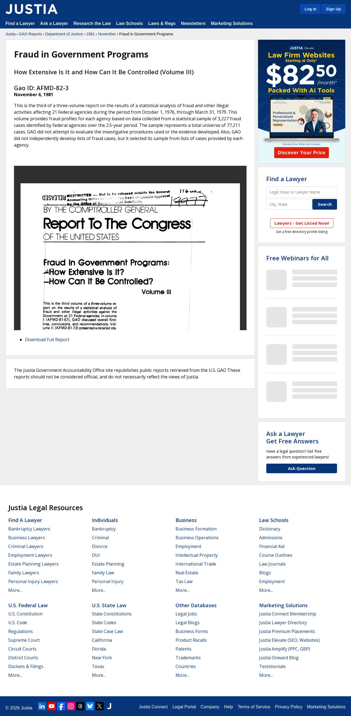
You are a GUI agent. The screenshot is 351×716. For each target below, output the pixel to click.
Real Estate (187, 573)
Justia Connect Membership (287, 614)
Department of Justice (64, 34)
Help (228, 706)
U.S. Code (17, 623)
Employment (188, 546)
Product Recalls (191, 640)
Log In (310, 9)
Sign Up (333, 9)
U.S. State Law (109, 605)
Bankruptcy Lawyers (29, 529)
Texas (98, 666)
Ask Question (301, 468)
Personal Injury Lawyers (33, 581)
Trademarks (188, 658)
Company (209, 706)
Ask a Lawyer (54, 23)
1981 (90, 34)
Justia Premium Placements (287, 631)
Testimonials (272, 666)
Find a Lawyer (20, 23)
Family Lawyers (23, 573)
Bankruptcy (104, 529)
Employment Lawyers (30, 555)
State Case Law (107, 631)
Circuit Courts (22, 649)
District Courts (23, 658)
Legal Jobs (186, 614)
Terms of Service (254, 706)
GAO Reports (30, 34)
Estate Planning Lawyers (33, 564)
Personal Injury (107, 581)
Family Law (103, 573)
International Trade (196, 564)
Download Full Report (47, 339)
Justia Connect (153, 706)
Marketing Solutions (232, 23)
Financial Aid (271, 546)
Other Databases (196, 605)
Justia (10, 34)
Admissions (270, 538)
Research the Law (92, 23)
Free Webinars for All (297, 257)
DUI (96, 555)
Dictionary (269, 529)
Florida (99, 649)
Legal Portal (184, 706)
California (102, 640)
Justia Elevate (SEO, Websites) (289, 640)
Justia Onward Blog (279, 658)
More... (15, 590)
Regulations (20, 631)
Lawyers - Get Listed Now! (301, 223)
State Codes (104, 623)
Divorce (99, 546)
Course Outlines (275, 555)
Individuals (105, 520)
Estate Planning (108, 564)
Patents (183, 649)
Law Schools (129, 23)
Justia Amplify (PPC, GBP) (284, 649)
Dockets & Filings (25, 666)
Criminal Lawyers (25, 546)
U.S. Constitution (25, 614)
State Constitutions (112, 614)
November (107, 34)
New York (102, 658)
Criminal (100, 538)
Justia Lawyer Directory (283, 623)
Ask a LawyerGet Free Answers (292, 437)
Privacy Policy (288, 706)
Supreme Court (24, 640)
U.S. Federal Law (28, 605)
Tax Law (184, 581)
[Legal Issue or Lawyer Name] (301, 192)
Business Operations (197, 538)
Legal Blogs (188, 623)
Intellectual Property (197, 555)
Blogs (265, 573)
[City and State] (288, 204)
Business (186, 520)
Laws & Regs (162, 23)
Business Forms (192, 631)
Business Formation (196, 529)
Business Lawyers (26, 538)
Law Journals (272, 564)
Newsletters (193, 23)
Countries (186, 666)
